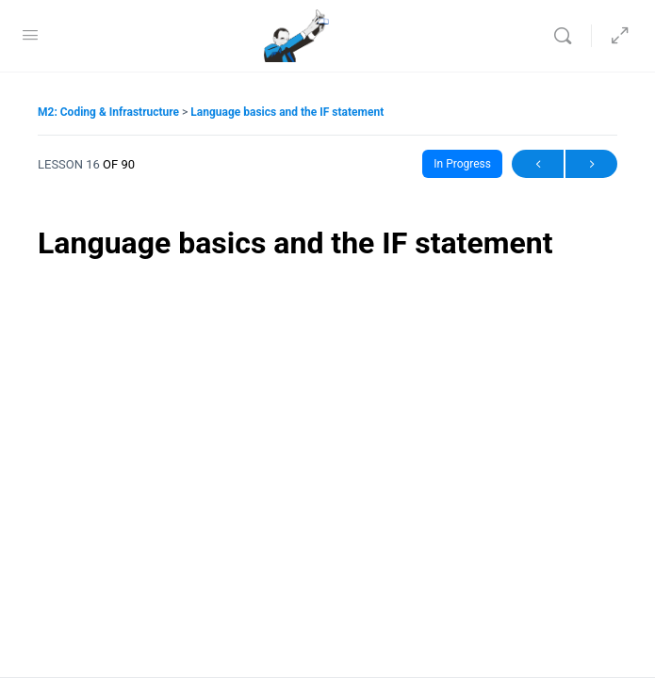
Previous (538, 164)
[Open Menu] (30, 35)
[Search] (567, 36)
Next (591, 164)
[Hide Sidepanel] (615, 36)
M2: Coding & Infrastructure (110, 112)
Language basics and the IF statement (287, 112)
